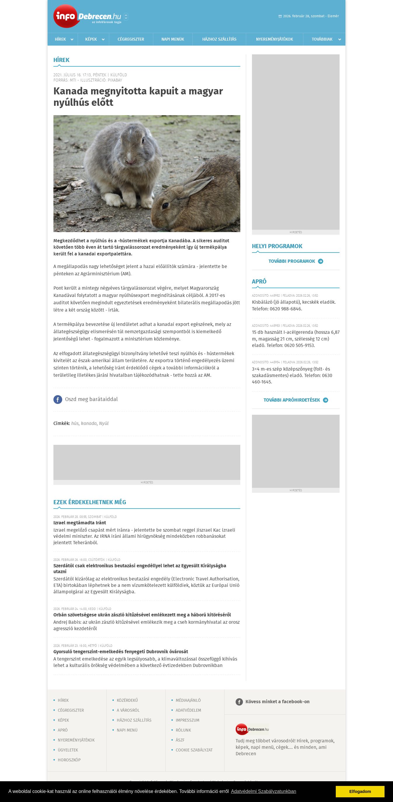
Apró (63, 730)
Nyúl (104, 423)
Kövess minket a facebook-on (277, 702)
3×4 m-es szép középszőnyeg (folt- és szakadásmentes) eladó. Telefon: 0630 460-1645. (292, 376)
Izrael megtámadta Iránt (79, 523)
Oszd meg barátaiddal (91, 399)
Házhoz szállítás (219, 39)
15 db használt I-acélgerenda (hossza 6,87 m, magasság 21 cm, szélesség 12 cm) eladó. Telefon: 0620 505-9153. (296, 339)
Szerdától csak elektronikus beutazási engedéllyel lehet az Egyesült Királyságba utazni (139, 568)
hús (75, 423)
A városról (128, 710)
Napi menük (172, 39)
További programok (292, 261)
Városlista (126, 16)
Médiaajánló (188, 700)
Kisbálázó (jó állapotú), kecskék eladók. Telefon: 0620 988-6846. (294, 305)
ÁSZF (180, 740)
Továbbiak (322, 39)
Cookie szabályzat (194, 750)
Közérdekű (127, 700)
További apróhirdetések (292, 400)
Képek (91, 39)
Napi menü (127, 730)
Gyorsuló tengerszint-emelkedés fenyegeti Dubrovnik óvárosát (120, 652)
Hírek (60, 39)
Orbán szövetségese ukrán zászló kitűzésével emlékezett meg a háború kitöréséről (142, 615)
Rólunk (183, 730)
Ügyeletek (68, 750)
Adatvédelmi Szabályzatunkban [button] (263, 791)
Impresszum (187, 720)
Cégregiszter (131, 39)
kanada (89, 423)
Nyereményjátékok (274, 39)
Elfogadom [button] (360, 791)
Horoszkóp (69, 760)
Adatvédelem (188, 710)
